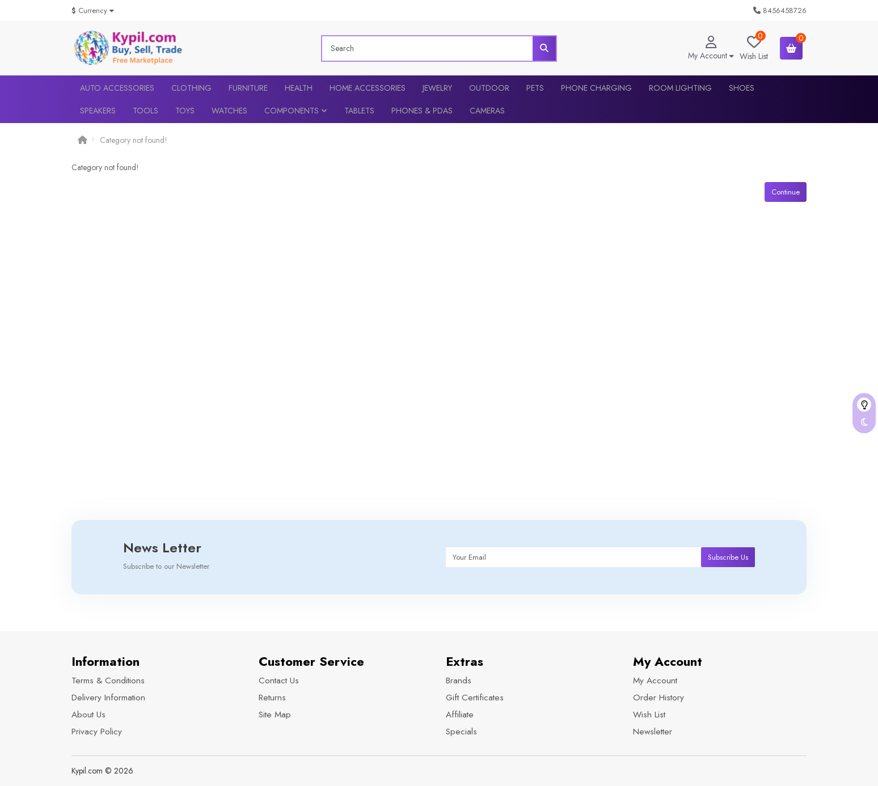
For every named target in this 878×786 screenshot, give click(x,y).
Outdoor (489, 88)
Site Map (275, 714)
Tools (145, 110)
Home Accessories (368, 88)
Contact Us (279, 680)
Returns (272, 697)
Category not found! (133, 140)
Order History (658, 697)
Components (295, 110)
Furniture (248, 88)
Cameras (487, 110)
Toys (185, 110)
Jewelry (437, 88)
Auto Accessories (117, 88)
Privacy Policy (96, 731)
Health (299, 88)
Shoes (741, 88)
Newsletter (652, 731)
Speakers (98, 110)
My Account (655, 680)
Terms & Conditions (108, 680)
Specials (461, 731)
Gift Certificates (475, 697)
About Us (88, 714)
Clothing (191, 88)
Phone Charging (596, 88)
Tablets (359, 110)
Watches (229, 110)
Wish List (649, 714)
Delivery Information (108, 697)
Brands (458, 680)
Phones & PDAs (422, 110)
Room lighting (680, 88)
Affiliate (460, 714)
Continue (785, 192)
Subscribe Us (728, 557)
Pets (535, 88)
